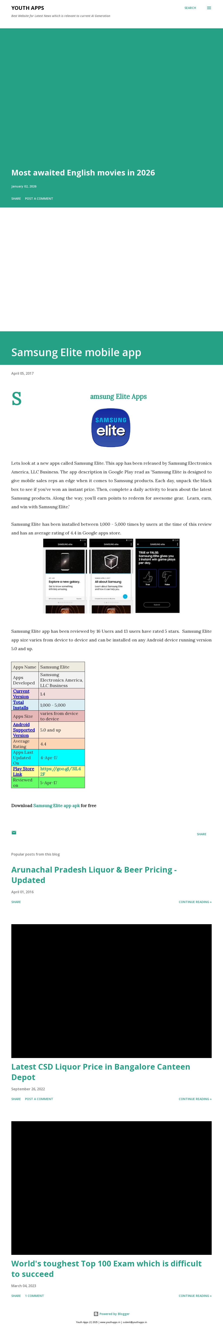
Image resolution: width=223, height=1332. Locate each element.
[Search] (190, 7)
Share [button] (16, 198)
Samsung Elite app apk (56, 805)
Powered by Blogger (111, 1314)
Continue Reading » (195, 902)
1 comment (34, 1296)
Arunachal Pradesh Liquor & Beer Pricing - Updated (94, 874)
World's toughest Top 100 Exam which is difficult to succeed (106, 1268)
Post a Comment (39, 198)
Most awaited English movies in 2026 (83, 172)
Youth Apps (27, 7)
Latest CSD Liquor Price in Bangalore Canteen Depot (100, 1071)
